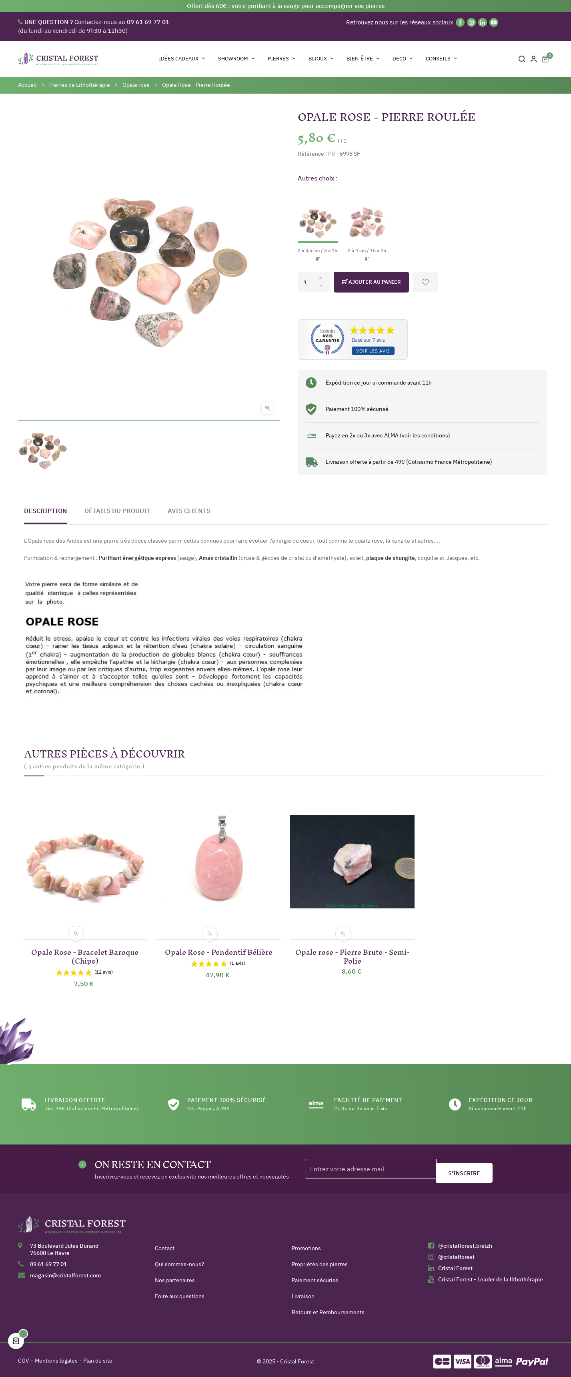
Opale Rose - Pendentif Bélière (218, 947)
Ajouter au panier (371, 282)
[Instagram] (471, 22)
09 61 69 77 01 (48, 1260)
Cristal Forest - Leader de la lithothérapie (490, 1275)
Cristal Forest (455, 1264)
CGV (23, 1357)
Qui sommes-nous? (179, 1260)
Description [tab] (45, 511)
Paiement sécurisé (315, 1276)
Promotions (306, 1244)
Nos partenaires (175, 1276)
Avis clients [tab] (189, 511)
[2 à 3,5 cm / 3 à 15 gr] (318, 225)
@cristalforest (456, 1253)
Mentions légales (56, 1357)
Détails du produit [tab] (117, 511)
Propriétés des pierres (320, 1260)
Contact (164, 1244)
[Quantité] (314, 282)
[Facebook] (460, 22)
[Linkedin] (482, 22)
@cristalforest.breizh (465, 1242)
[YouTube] (493, 22)
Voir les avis (373, 351)
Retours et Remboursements (328, 1308)
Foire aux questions (179, 1292)
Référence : (312, 153)
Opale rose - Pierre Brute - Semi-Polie (353, 951)
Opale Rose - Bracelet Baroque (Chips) (84, 951)
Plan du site (97, 1357)
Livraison (303, 1292)
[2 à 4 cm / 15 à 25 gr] (367, 225)
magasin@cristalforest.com (65, 1271)
